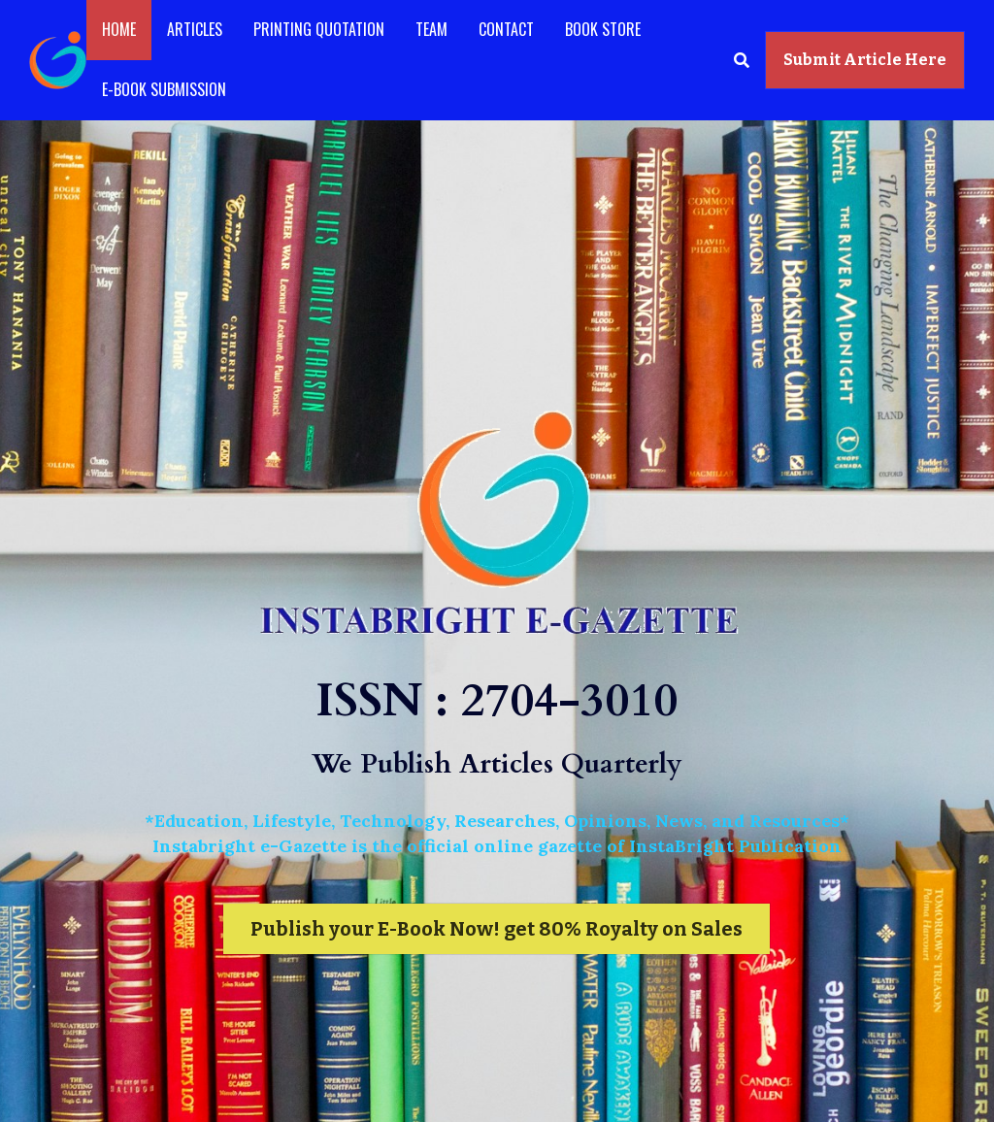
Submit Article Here (864, 59)
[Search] (741, 59)
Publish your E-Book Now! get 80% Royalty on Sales (496, 928)
